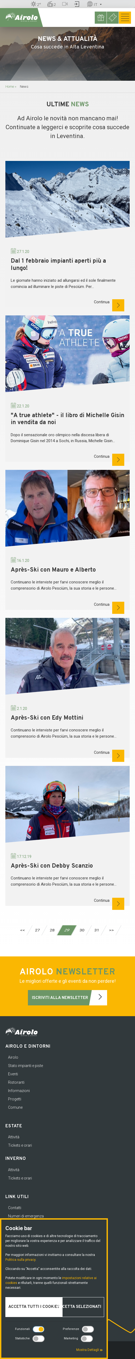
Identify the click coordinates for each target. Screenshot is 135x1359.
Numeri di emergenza (26, 1216)
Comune (15, 1107)
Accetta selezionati (79, 1306)
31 (96, 930)
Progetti (14, 1099)
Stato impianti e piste (25, 1066)
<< (22, 930)
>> (111, 930)
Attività (13, 1137)
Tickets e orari (20, 1145)
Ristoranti (16, 1082)
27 (37, 930)
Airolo (13, 1057)
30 (81, 930)
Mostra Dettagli (89, 1350)
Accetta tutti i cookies (34, 1306)
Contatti (14, 1208)
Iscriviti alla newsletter (69, 997)
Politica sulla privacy (20, 1260)
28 (51, 930)
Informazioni (19, 1091)
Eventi (13, 1074)
